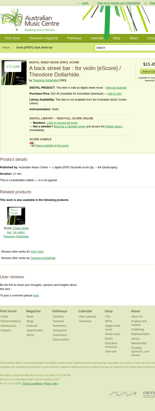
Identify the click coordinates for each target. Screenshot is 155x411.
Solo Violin (37, 251)
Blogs (30, 321)
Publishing (137, 329)
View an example (116, 87)
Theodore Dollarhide (45, 80)
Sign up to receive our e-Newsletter (118, 3)
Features (32, 325)
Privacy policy (51, 383)
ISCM (123, 394)
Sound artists (61, 339)
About (133, 38)
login (36, 295)
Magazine (33, 311)
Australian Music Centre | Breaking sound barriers (30, 20)
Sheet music (112, 334)
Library (135, 338)
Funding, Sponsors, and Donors (140, 351)
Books (109, 338)
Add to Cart (115, 93)
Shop (116, 38)
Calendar (97, 38)
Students (58, 316)
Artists (4, 316)
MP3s (108, 321)
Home (6, 47)
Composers (60, 330)
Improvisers (60, 335)
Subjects (5, 330)
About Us (137, 316)
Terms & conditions (32, 383)
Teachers (58, 321)
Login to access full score (62, 122)
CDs (107, 316)
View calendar (87, 316)
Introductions (8, 325)
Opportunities (35, 330)
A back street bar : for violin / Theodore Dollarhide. (16, 232)
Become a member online (69, 126)
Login (85, 3)
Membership (138, 343)
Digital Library (113, 126)
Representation (140, 334)
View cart (110, 351)
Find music (12, 38)
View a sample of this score (52, 145)
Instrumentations (10, 321)
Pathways (74, 38)
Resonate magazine (43, 38)
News (30, 316)
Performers (59, 325)
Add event (85, 321)
